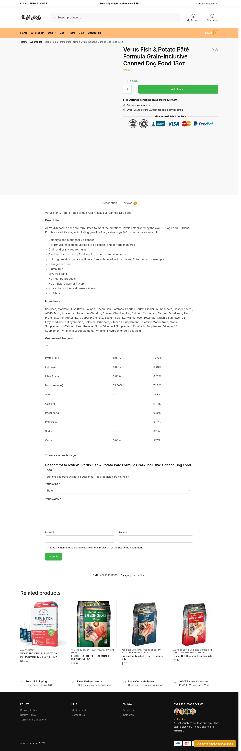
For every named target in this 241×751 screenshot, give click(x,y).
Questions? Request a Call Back (215, 743)
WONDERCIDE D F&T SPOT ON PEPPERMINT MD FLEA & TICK (39, 655)
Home (24, 42)
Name (49, 532)
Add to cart (178, 89)
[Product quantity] (127, 89)
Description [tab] (109, 203)
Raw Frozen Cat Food (141, 652)
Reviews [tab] (127, 203)
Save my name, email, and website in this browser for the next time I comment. (96, 547)
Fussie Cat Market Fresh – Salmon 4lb (142, 657)
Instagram (129, 714)
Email (123, 532)
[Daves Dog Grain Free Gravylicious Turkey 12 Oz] (216, 50)
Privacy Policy (28, 710)
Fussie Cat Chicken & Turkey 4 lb (193, 656)
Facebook (128, 710)
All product (36, 42)
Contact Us (78, 714)
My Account (193, 17)
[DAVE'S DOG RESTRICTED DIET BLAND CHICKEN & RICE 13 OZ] (212, 50)
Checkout (212, 17)
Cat (88, 650)
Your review (53, 498)
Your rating (52, 483)
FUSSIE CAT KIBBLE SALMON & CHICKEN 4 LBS (90, 657)
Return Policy (28, 714)
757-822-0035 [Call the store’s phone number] (38, 3)
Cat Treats (98, 650)
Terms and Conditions (33, 719)
